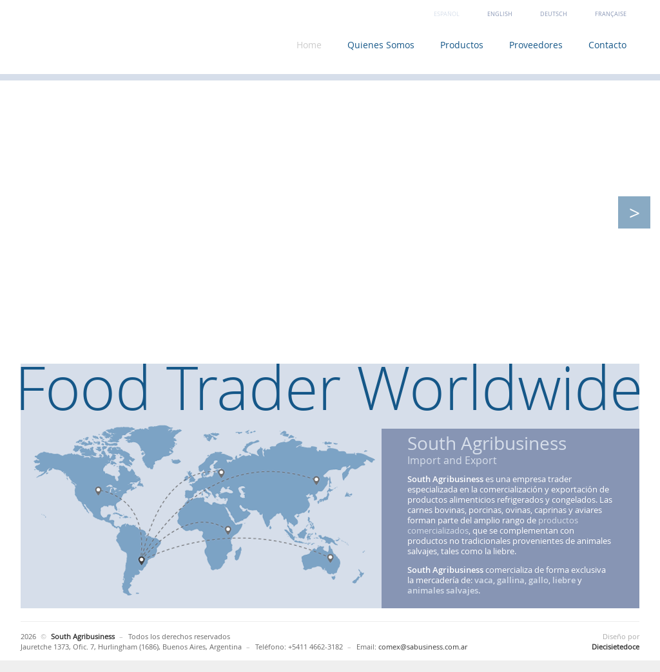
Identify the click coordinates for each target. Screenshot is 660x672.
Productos (461, 45)
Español (447, 14)
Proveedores (536, 45)
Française (610, 14)
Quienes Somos (380, 45)
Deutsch (553, 14)
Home (309, 45)
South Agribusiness (120, 40)
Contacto (607, 45)
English (499, 14)
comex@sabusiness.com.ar (422, 646)
